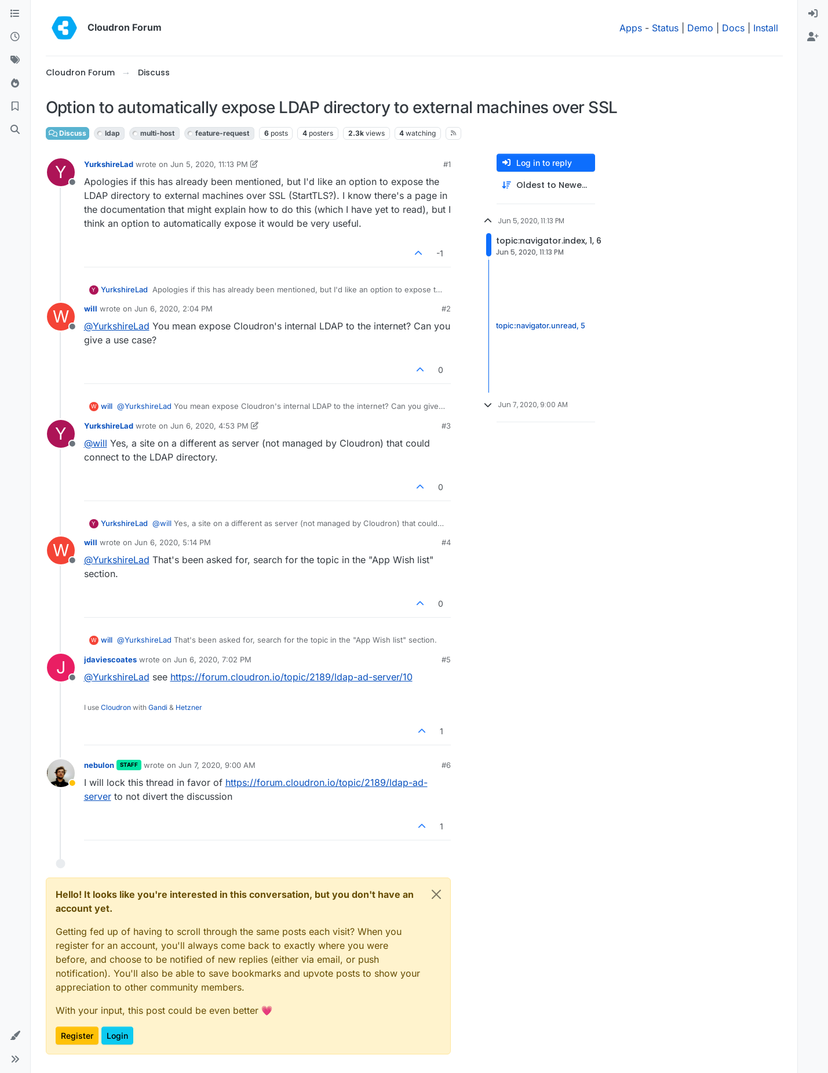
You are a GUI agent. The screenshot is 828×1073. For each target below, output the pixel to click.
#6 (446, 765)
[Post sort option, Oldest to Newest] (546, 185)
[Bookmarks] (15, 106)
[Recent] (15, 37)
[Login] (813, 14)
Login (117, 1036)
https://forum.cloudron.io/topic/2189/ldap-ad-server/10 (291, 677)
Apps (630, 28)
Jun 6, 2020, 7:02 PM (212, 659)
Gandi (157, 707)
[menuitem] (813, 14)
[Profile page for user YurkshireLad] (61, 172)
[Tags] (15, 60)
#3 (446, 425)
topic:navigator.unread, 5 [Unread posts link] (540, 326)
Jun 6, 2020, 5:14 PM (172, 542)
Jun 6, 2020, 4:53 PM (209, 425)
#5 (446, 659)
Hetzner (189, 707)
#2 (446, 308)
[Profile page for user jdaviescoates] (61, 668)
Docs (733, 28)
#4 (446, 542)
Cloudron (116, 707)
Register (77, 1036)
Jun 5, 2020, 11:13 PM (209, 164)
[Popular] (15, 83)
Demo (700, 28)
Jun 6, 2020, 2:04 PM (173, 308)
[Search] (15, 130)
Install (765, 28)
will (90, 308)
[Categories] (15, 14)
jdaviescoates (110, 659)
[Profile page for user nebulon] (61, 773)
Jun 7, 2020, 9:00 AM (217, 765)
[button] (15, 1036)
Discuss (67, 133)
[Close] (436, 894)
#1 (447, 164)
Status (665, 28)
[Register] (813, 37)
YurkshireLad (108, 164)
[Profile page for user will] (61, 317)
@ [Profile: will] (95, 443)
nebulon (99, 765)
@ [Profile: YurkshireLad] (116, 326)
